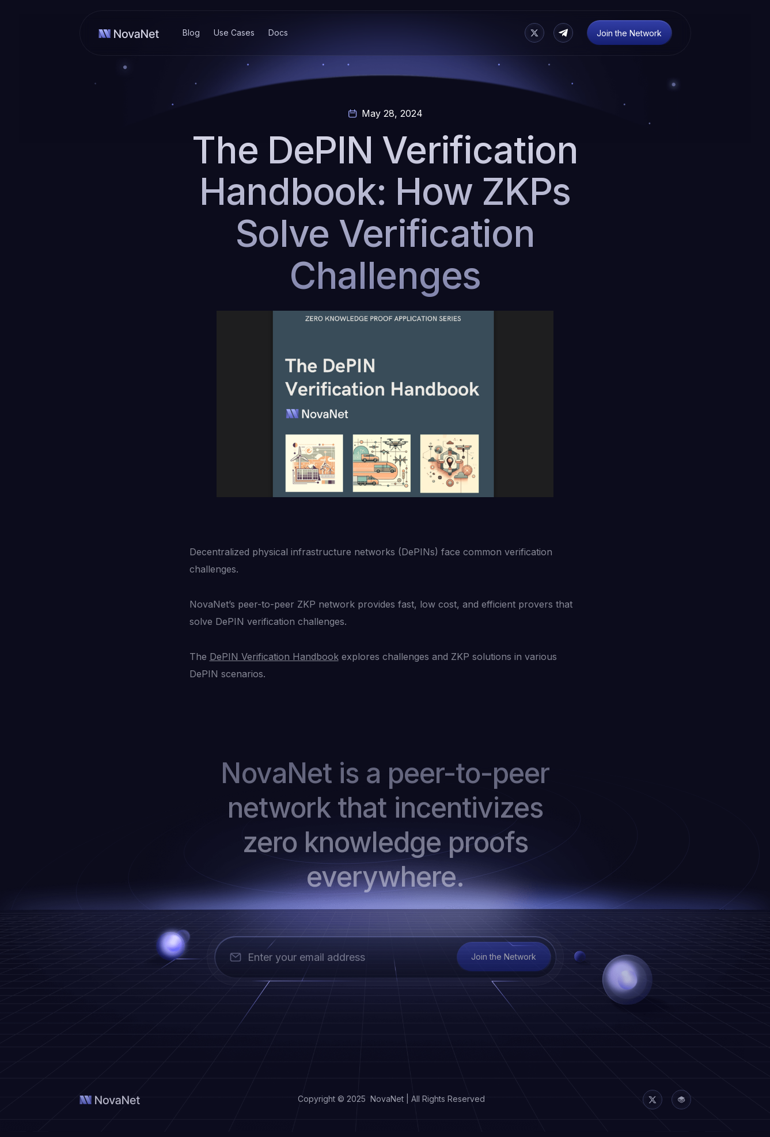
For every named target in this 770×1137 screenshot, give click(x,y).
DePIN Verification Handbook (274, 656)
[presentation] (302, 1010)
